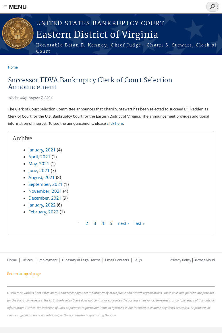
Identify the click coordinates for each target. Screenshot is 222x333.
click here (115, 123)
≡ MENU (15, 6)
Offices (27, 260)
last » (139, 223)
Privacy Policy (180, 260)
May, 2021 (38, 163)
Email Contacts (117, 260)
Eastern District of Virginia (97, 35)
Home (13, 67)
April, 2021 (39, 156)
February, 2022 (43, 212)
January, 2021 (42, 150)
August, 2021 (41, 177)
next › (123, 223)
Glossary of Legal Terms (81, 260)
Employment (47, 260)
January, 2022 (42, 205)
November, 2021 (45, 191)
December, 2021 (44, 198)
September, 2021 (45, 184)
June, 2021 (39, 170)
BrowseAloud (204, 260)
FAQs (138, 260)
